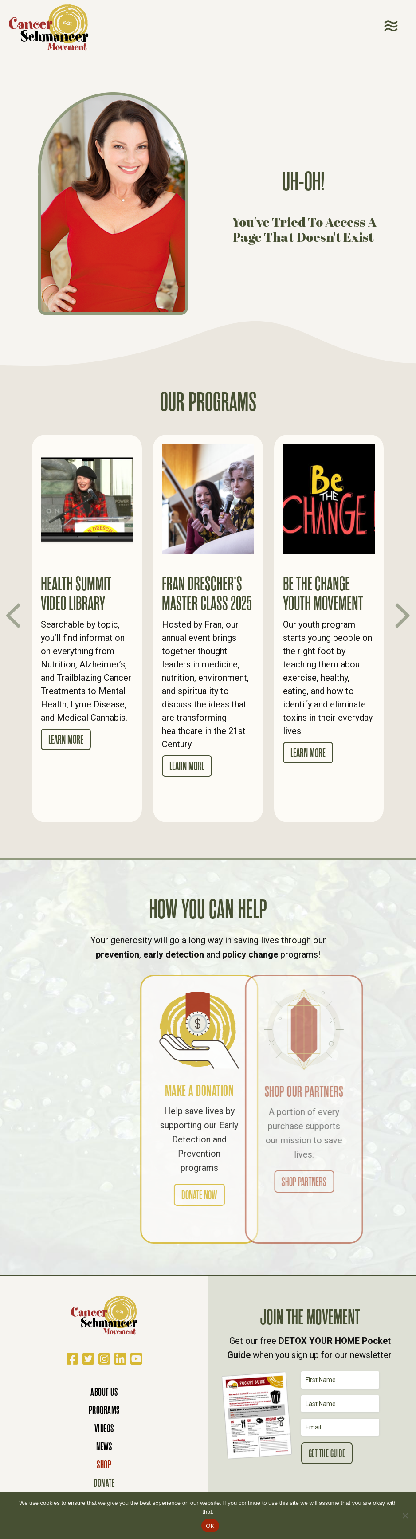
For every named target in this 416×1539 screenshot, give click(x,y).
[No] (404, 1515)
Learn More (65, 739)
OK (210, 1526)
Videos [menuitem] (104, 1428)
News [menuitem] (104, 1447)
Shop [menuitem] (104, 1465)
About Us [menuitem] (104, 1392)
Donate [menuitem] (104, 1483)
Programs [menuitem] (104, 1410)
